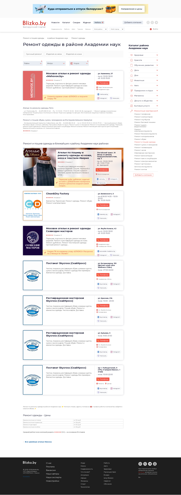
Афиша (87, 29)
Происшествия (110, 472)
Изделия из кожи (74, 54)
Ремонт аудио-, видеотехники (146, 125)
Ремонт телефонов (142, 114)
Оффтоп (107, 481)
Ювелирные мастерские (144, 148)
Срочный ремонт (34, 54)
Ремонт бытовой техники (144, 122)
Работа (66, 29)
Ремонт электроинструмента (146, 127)
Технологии (85, 487)
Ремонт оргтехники (142, 159)
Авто (73, 29)
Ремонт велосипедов (142, 151)
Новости (55, 22)
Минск (83, 466)
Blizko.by (141, 472)
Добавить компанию (132, 22)
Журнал (87, 22)
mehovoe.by (102, 94)
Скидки (76, 22)
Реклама (50, 467)
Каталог (66, 22)
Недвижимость (56, 29)
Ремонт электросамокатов (145, 156)
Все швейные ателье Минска (37, 442)
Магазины (137, 95)
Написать (114, 98)
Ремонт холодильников (143, 133)
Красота (136, 60)
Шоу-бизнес (108, 478)
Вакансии (51, 470)
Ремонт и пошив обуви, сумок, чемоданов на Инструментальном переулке (57, 120)
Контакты (26, 476)
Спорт (83, 484)
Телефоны (104, 83)
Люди (83, 463)
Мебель (98, 22)
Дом (134, 75)
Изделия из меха (54, 54)
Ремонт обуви (139, 135)
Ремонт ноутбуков (141, 119)
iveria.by (101, 179)
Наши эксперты (53, 478)
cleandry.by (102, 215)
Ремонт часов (139, 146)
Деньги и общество (141, 101)
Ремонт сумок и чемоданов (145, 140)
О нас (48, 463)
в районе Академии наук (57, 38)
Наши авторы (52, 474)
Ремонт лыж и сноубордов (144, 154)
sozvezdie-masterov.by (106, 251)
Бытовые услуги (139, 106)
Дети (134, 70)
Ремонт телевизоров (142, 143)
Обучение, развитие (141, 65)
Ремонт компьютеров (143, 117)
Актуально (85, 475)
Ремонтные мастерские (143, 111)
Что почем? (85, 472)
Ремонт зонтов (140, 164)
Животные (137, 80)
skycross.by (102, 284)
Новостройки (52, 481)
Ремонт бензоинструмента (145, 130)
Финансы (84, 481)
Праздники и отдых (141, 90)
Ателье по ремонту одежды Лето (38, 108)
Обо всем (108, 484)
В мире (106, 475)
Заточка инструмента (142, 162)
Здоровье (136, 55)
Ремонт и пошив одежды (33, 38)
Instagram (102, 98)
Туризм (80, 29)
